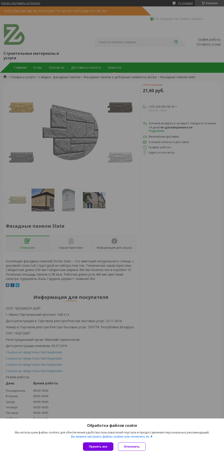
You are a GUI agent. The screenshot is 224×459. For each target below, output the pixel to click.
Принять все (98, 446)
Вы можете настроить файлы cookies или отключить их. (110, 436)
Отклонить (132, 446)
